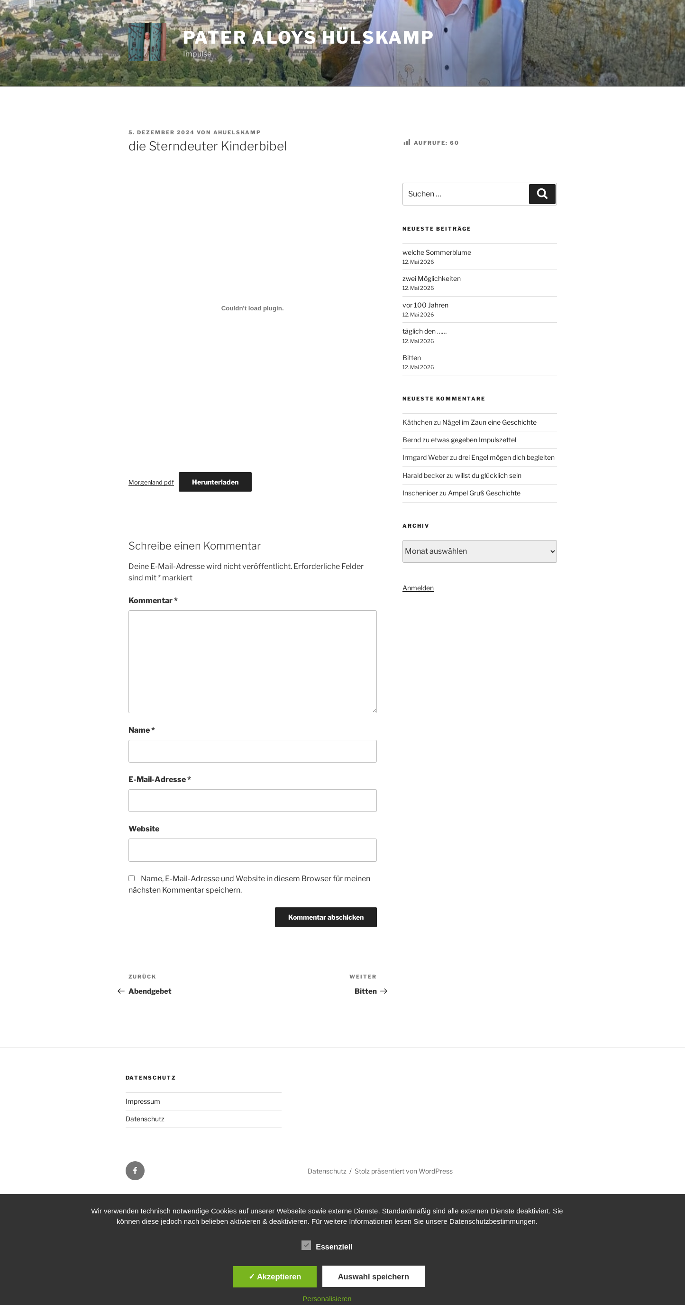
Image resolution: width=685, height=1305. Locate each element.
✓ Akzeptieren (274, 1276)
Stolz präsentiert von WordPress (404, 1171)
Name (141, 730)
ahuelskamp (237, 132)
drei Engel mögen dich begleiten (506, 457)
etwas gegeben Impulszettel (473, 440)
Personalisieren (326, 1299)
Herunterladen (215, 482)
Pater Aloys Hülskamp (309, 37)
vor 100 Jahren (425, 305)
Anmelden (418, 588)
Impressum (143, 1101)
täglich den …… (424, 331)
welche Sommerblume (436, 252)
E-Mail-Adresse (159, 779)
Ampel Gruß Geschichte (484, 493)
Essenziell (326, 1245)
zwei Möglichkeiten (431, 278)
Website (143, 828)
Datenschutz (145, 1119)
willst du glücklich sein (488, 475)
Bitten (411, 358)
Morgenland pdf (151, 482)
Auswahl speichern (373, 1276)
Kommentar (153, 600)
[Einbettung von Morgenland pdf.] (252, 308)
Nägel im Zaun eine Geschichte (489, 422)
